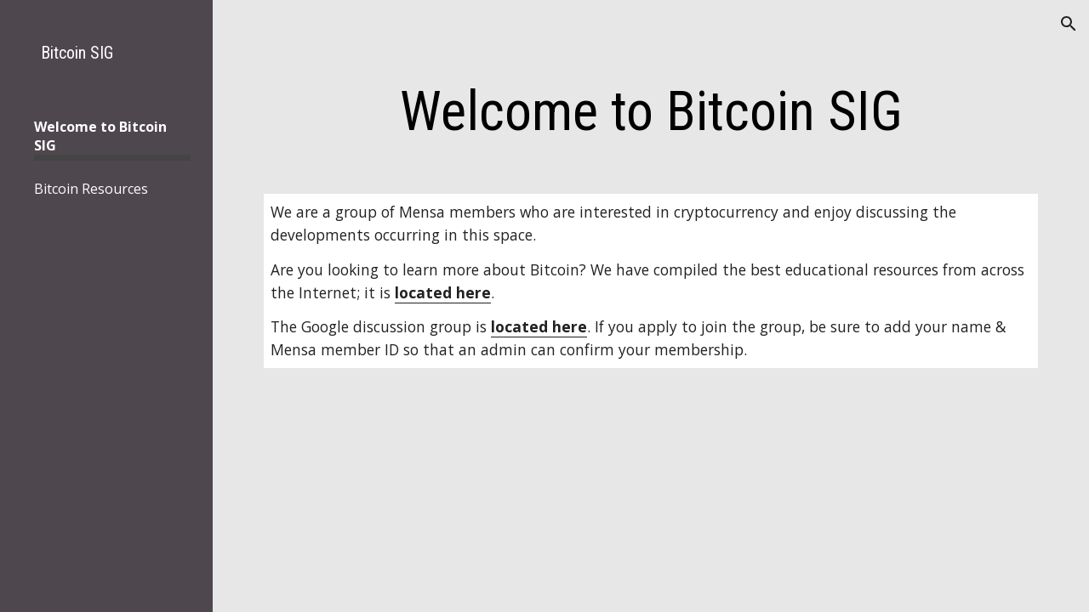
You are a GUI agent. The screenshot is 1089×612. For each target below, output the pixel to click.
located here (443, 292)
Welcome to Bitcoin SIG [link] (100, 136)
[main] (651, 112)
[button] (1068, 23)
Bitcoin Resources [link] (91, 188)
